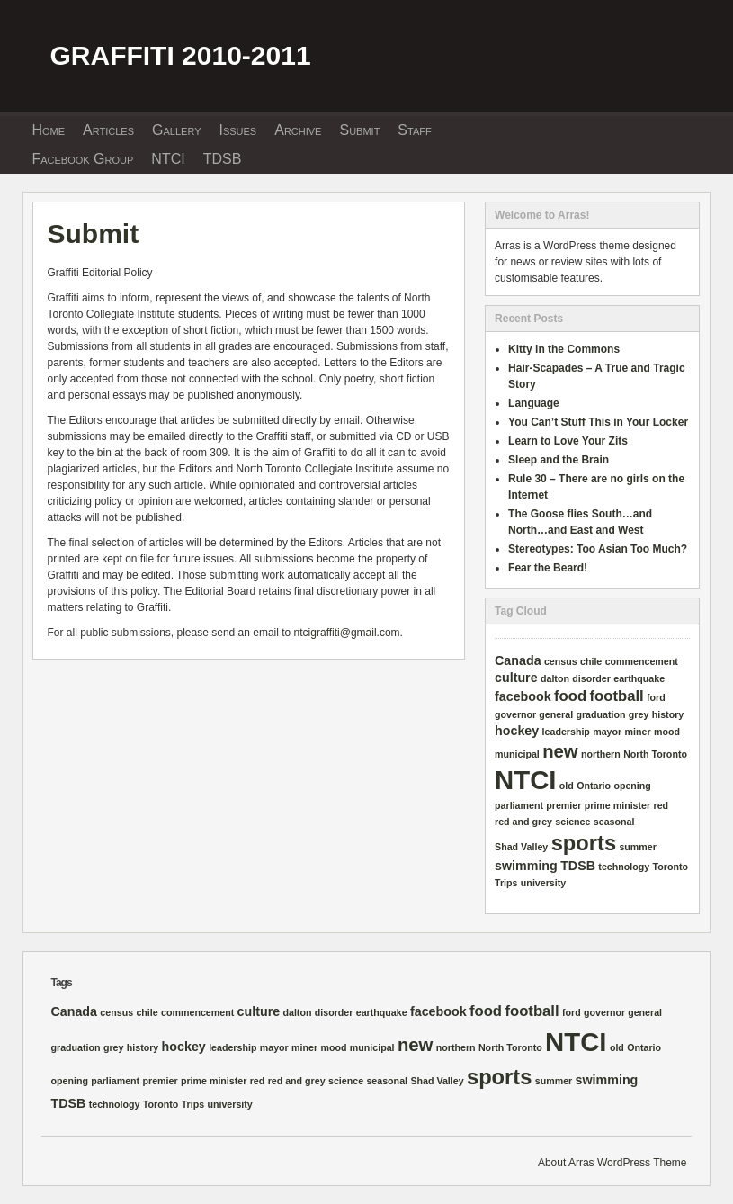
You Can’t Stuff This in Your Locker (598, 422)
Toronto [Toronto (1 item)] (670, 866)
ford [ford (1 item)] (656, 697)
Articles (108, 130)
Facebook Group (82, 158)
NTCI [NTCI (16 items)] (525, 780)
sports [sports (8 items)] (583, 843)
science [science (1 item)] (572, 821)
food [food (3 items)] (570, 696)
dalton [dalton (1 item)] (555, 678)
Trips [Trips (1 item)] (506, 882)
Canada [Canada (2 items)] (518, 660)
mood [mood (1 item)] (667, 731)
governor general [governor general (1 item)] (534, 714)
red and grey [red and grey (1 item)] (523, 821)
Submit (359, 130)
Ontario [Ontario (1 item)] (594, 785)
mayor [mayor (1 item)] (607, 731)
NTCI (167, 158)
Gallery (176, 130)
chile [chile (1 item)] (591, 661)
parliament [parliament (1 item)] (519, 805)
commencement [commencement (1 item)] (641, 661)
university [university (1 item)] (543, 882)
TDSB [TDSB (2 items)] (577, 865)
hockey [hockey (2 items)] (517, 730)
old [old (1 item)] (566, 785)
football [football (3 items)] (616, 696)
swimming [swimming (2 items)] (526, 865)
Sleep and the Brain (558, 460)
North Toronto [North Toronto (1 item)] (655, 754)
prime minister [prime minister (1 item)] (617, 805)
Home (48, 130)
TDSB (222, 158)
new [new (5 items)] (559, 751)
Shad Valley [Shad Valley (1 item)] (521, 846)
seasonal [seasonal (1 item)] (614, 821)
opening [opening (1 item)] (631, 785)
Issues (237, 130)
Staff (414, 130)
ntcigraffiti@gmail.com (347, 632)
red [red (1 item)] (661, 805)
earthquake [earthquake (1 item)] (639, 678)
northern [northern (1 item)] (601, 754)
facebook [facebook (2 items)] (523, 696)
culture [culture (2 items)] (516, 677)
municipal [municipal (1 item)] (517, 754)
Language (533, 403)
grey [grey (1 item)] (639, 714)
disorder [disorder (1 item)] (591, 678)
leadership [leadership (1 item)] (566, 731)
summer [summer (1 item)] (637, 846)
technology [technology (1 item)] (623, 866)
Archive (297, 130)
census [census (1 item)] (560, 661)
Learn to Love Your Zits (568, 441)
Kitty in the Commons (564, 349)
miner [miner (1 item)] (638, 731)
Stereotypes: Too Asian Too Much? (597, 549)
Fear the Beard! (547, 568)
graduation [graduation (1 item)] (600, 714)
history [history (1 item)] (668, 714)
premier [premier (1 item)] (563, 805)
